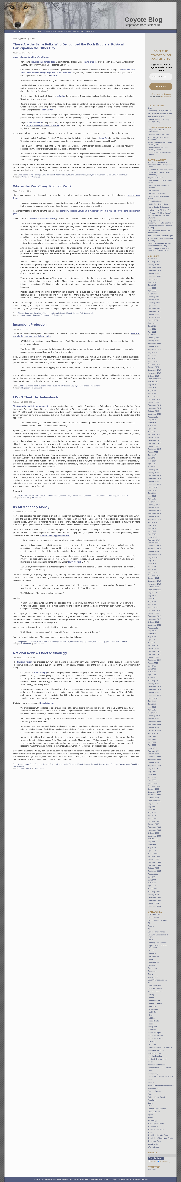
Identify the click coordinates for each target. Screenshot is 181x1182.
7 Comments (35, 177)
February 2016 (154, 505)
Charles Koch (23, 313)
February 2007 (154, 821)
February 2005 (154, 892)
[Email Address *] (160, 76)
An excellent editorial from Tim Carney (31, 57)
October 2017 (153, 446)
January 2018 (153, 437)
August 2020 (153, 352)
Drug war (151, 965)
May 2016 (152, 496)
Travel (150, 1132)
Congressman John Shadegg (30, 764)
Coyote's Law (153, 956)
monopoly (101, 642)
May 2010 (152, 707)
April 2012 (152, 640)
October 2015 (153, 516)
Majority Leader (74, 175)
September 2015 (154, 519)
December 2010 (154, 686)
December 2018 (154, 405)
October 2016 (153, 481)
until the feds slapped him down (55, 535)
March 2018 (153, 432)
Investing (151, 1041)
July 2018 (152, 420)
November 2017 (154, 443)
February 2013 (154, 610)
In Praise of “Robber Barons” (159, 213)
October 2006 (153, 833)
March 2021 (153, 335)
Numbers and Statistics (157, 1065)
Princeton (96, 496)
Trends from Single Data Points (160, 1138)
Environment (153, 977)
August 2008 (153, 768)
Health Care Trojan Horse (158, 204)
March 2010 (153, 713)
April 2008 (152, 780)
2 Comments (37, 388)
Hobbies (151, 1018)
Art (149, 929)
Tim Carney (112, 175)
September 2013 (154, 590)
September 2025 (154, 276)
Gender (151, 997)
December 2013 (154, 581)
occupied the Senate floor (43, 62)
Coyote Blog (143, 19)
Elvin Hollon (42, 642)
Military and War (154, 1053)
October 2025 (153, 273)
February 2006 (154, 856)
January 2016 (153, 508)
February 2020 (154, 364)
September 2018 (154, 414)
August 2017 (153, 452)
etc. (149, 983)
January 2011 (153, 684)
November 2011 (154, 654)
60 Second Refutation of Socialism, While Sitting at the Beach (160, 165)
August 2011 (153, 663)
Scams (150, 1103)
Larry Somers (72, 496)
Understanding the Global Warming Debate (158, 149)
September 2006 (154, 836)
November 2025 (154, 270)
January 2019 (153, 402)
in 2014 (53, 75)
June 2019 (152, 388)
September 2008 (154, 765)
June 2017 (152, 458)
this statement (46, 703)
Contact (90, 31)
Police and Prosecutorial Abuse (160, 1076)
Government (26, 644)
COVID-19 (152, 954)
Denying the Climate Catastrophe (156, 131)
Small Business (154, 1112)
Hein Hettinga (53, 642)
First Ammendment (155, 992)
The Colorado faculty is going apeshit (30, 406)
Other (150, 1071)
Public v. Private (154, 1091)
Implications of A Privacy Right (160, 210)
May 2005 (152, 883)
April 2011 (152, 675)
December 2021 (154, 308)
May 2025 (152, 288)
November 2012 (154, 619)
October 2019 (153, 376)
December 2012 (154, 616)
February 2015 (154, 540)
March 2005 (153, 889)
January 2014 (153, 578)
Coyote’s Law (153, 190)
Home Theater (153, 1021)
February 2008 (154, 786)
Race (150, 1094)
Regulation (25, 388)
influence (59, 764)
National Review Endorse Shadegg (40, 653)
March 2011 (153, 678)
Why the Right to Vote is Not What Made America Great (159, 249)
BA (19, 496)
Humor (150, 1024)
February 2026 (154, 262)
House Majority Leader (61, 386)
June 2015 (152, 528)
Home (15, 31)
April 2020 (152, 358)
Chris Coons (23, 175)
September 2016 (154, 484)
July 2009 (152, 736)
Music (150, 1062)
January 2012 (153, 648)
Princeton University (108, 496)
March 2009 (153, 748)
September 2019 (154, 379)
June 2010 (152, 704)
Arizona (151, 926)
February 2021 (154, 338)
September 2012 (154, 625)
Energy (151, 974)
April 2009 (152, 745)
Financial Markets (155, 989)
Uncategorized (154, 1144)
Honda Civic (64, 642)
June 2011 (152, 669)
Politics (151, 1079)
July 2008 (152, 771)
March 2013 (153, 607)
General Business (155, 1003)
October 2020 (153, 347)
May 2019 (152, 390)
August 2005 (153, 874)
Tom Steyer (47, 110)
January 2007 (153, 824)
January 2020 (153, 367)
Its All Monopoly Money (31, 507)
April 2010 (152, 710)
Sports (150, 1115)
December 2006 (154, 827)
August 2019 (153, 382)
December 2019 (154, 370)
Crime (150, 959)
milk (94, 642)
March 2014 (153, 572)
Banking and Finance (156, 932)
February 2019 (154, 399)
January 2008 (153, 789)
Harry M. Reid (74, 562)
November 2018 (154, 408)
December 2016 (154, 476)
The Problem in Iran (156, 117)
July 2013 (152, 596)
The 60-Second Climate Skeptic (160, 236)
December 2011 (154, 651)
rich (57, 313)
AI (149, 923)
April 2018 (152, 429)
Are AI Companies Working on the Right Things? (160, 121)
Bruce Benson (37, 496)
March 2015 (153, 537)
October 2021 (153, 314)
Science (151, 1106)
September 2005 (154, 871)
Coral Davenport (48, 175)
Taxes (150, 1118)
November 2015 (154, 514)
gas (31, 313)
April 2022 (152, 305)
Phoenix (122, 764)
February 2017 (154, 470)
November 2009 (154, 725)
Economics (152, 968)
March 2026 (153, 259)
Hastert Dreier (48, 764)
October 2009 (153, 727)
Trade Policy (153, 1126)
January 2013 (153, 613)
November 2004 (154, 900)
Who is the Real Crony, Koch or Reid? (42, 186)
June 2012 (152, 634)
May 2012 (152, 637)
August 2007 (153, 804)
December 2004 (154, 897)
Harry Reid (104, 138)
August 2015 (153, 522)
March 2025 (153, 294)
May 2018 (152, 426)
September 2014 (154, 555)
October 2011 (153, 657)
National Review (25, 662)
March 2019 (153, 396)
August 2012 (153, 628)
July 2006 (152, 842)
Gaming (151, 995)
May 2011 (152, 672)
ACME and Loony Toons (157, 920)
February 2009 (154, 751)
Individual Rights (154, 1033)
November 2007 (154, 795)
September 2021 (154, 317)
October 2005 (153, 868)
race (128, 764)
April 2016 (152, 499)
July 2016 (152, 490)
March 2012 (153, 643)
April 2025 (152, 291)
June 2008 (152, 774)
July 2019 (152, 385)
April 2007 (152, 815)
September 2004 (154, 906)
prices (86, 386)
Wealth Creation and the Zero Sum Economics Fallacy (159, 245)
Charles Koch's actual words (42, 219)
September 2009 (154, 730)
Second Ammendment (157, 1109)
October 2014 (153, 552)
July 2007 (152, 807)
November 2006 (154, 830)
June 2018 (152, 423)
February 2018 (154, 434)
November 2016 (154, 478)
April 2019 (152, 393)
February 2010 (154, 716)
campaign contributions (27, 642)
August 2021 (153, 320)
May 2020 (152, 355)
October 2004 (153, 903)
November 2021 (154, 311)
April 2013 (152, 604)
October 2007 (153, 798)
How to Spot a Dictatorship (158, 207)
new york (91, 175)
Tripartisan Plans (154, 1141)
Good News (152, 1006)
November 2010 (154, 689)
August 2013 (153, 593)
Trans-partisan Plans (156, 1129)
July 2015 (152, 525)
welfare (92, 313)
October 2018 (153, 411)
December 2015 (154, 511)
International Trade (155, 1038)
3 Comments (57, 315)
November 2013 (154, 584)
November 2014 (154, 549)
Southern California (119, 642)
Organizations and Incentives (159, 1068)
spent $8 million (34, 122)
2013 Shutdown (154, 914)
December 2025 (154, 267)
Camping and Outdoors (157, 943)
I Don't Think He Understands (36, 397)
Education (25, 498)
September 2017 (154, 449)
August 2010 (153, 698)
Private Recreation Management (161, 1085)
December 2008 (154, 757)
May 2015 (152, 531)
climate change (89, 62)
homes (48, 386)
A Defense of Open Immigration (160, 170)
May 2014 (152, 566)
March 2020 (153, 361)
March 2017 (153, 467)
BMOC (40, 31)
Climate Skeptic (28, 31)
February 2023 (154, 303)
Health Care (153, 1012)
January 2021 (153, 341)
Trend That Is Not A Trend (158, 1135)
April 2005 (152, 886)
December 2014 (154, 546)
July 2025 (152, 282)
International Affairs (155, 1036)
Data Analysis (153, 962)
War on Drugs (153, 1147)
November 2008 (154, 760)
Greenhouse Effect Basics (158, 135)
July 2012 (152, 631)
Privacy (151, 1082)
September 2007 (154, 801)
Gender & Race (154, 1000)
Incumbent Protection (30, 324)
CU (45, 496)
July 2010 (152, 701)
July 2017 (152, 455)
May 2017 (152, 461)
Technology (152, 1120)
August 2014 (153, 557)
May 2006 (152, 848)
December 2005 (154, 862)
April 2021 (152, 332)
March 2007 (153, 818)
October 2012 (153, 622)
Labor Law (152, 1044)
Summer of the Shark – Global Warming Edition (160, 144)
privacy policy (155, 97)
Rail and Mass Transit (156, 1097)
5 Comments (39, 644)
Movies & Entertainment (157, 1059)
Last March (74, 642)
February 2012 (154, 645)
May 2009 (152, 742)
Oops (150, 108)
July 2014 (152, 560)
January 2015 (153, 543)
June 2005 (152, 880)
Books (150, 940)
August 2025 (153, 279)
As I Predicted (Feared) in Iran (160, 114)
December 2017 (154, 440)
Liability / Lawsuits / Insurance (160, 1047)
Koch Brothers (61, 175)
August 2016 (153, 487)
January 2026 (153, 265)
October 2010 (153, 692)
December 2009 (154, 722)
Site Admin (152, 1169)
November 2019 (154, 373)
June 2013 (152, 599)
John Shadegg (40, 673)
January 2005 (153, 895)
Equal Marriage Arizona (157, 980)
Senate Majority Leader (69, 313)
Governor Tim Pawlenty (35, 386)
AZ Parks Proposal (74, 31)
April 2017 (152, 464)
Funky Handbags (155, 201)
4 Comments (37, 498)
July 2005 (152, 877)
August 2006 (153, 839)
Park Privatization (54, 31)
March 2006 (153, 853)
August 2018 (153, 417)
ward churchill (122, 496)
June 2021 (152, 326)
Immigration (152, 1027)
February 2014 (154, 575)
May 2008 (152, 777)
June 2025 (152, 285)
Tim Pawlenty (95, 386)
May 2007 (152, 812)
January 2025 (153, 300)
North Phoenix (111, 764)
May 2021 (152, 329)
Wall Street (84, 313)
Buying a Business (155, 178)
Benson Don (26, 496)
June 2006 (152, 845)
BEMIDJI (21, 386)
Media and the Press (156, 1050)
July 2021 (152, 323)
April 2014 (152, 569)
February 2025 (154, 297)
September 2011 (154, 660)
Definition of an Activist (157, 193)
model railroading (155, 1056)
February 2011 (154, 681)
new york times (101, 175)
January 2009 (153, 754)
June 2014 (152, 563)
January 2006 (153, 859)
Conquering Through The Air (159, 111)
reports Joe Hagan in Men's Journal (42, 125)
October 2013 (153, 587)
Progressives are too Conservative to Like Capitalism (160, 222)
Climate (24, 177)
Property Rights (154, 1088)
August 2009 (153, 733)
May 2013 (152, 601)
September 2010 (154, 695)
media (83, 175)
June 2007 (152, 809)
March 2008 (153, 783)
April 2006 (152, 851)
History (151, 1015)
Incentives (152, 1030)
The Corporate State (156, 1123)
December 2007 (154, 792)
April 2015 (152, 534)
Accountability (153, 917)
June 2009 (152, 739)
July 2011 (152, 666)
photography (153, 1074)
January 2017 (153, 473)
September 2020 (154, 349)
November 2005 (154, 865)
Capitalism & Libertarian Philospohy (35, 315)
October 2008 (153, 763)
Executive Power (154, 986)
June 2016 (152, 493)
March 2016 (153, 502)
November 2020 (154, 344)
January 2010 (153, 719)
